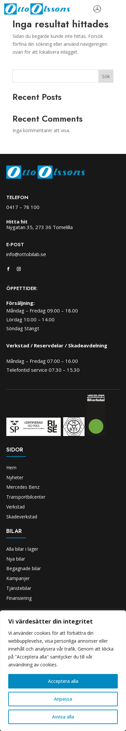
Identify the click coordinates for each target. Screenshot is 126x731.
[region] (63, 670)
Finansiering (19, 598)
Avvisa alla (63, 717)
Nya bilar (15, 559)
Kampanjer (18, 578)
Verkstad (15, 507)
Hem (11, 467)
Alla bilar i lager (22, 549)
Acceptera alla (63, 681)
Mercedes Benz (22, 487)
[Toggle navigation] (112, 9)
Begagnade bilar (23, 568)
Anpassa (63, 699)
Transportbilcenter (25, 497)
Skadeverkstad (21, 516)
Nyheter (14, 477)
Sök (106, 76)
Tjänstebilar (18, 588)
